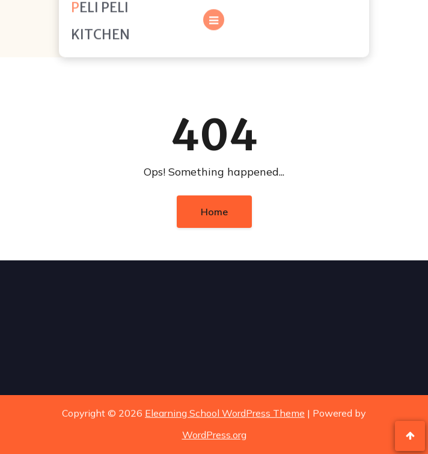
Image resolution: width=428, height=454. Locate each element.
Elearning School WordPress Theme (225, 412)
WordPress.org (214, 434)
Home (214, 212)
